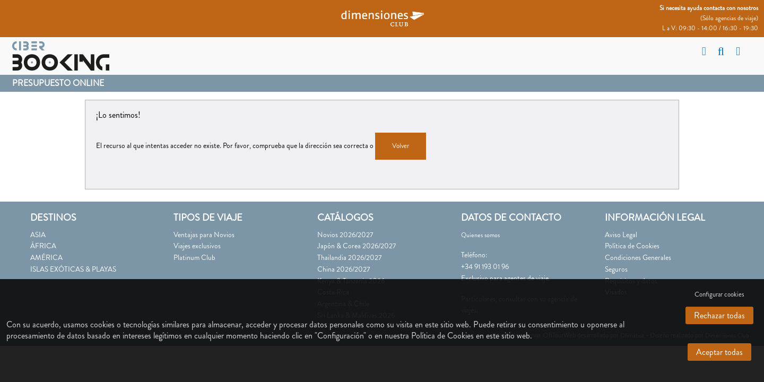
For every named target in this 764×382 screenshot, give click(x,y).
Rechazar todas (719, 315)
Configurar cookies (719, 294)
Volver (400, 146)
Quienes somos (480, 235)
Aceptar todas (719, 352)
